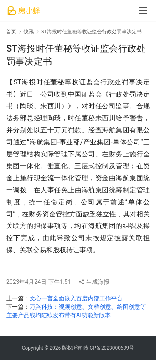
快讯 (29, 32)
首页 (11, 32)
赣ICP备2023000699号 (108, 348)
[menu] (143, 10)
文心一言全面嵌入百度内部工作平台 (76, 298)
